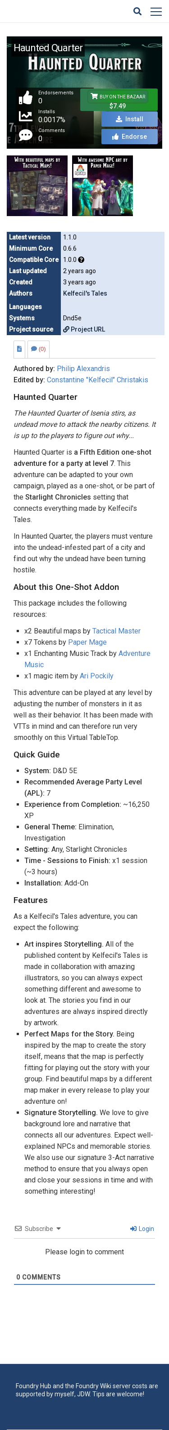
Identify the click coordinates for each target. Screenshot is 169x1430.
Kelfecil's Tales (85, 293)
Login (142, 1228)
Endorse (129, 136)
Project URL (84, 329)
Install (129, 119)
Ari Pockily (97, 676)
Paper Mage (87, 642)
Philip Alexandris (83, 368)
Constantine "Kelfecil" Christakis (97, 380)
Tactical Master (116, 631)
